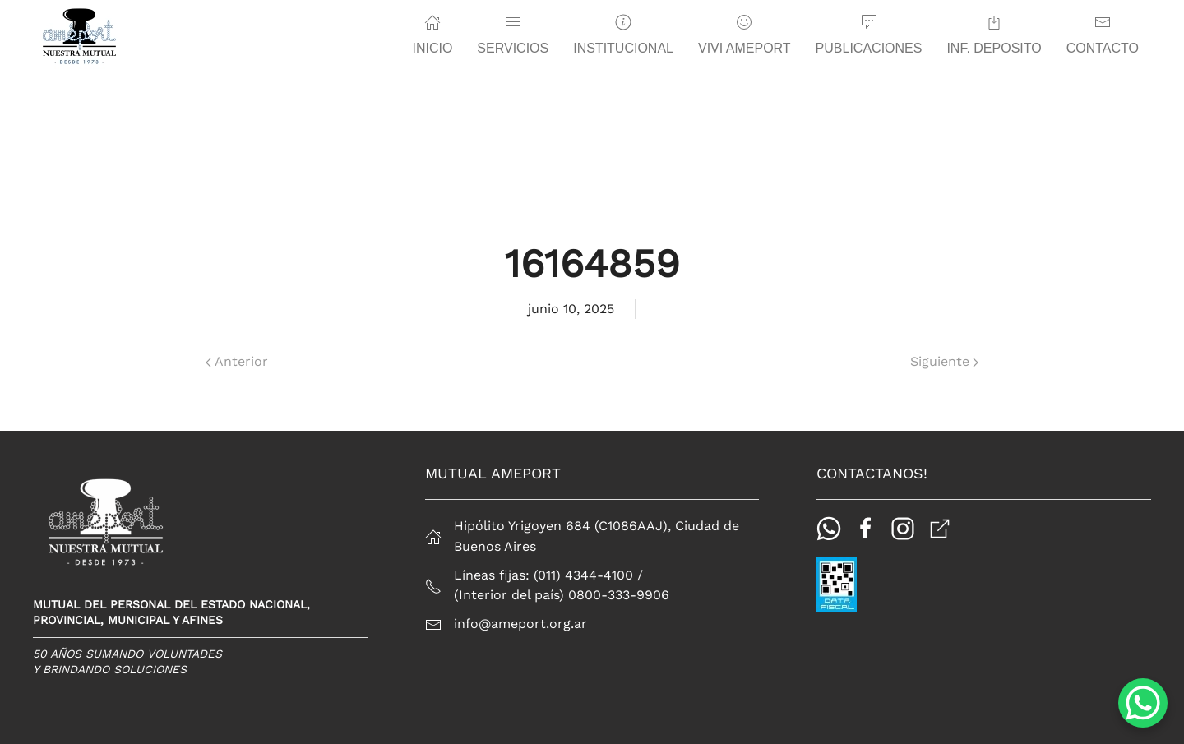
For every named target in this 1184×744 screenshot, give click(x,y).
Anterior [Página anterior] (237, 361)
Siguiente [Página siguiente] (944, 361)
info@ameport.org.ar (520, 623)
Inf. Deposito (993, 34)
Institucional (623, 34)
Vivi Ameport (744, 34)
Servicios (512, 34)
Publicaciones (869, 34)
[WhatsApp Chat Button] (1143, 703)
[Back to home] (79, 36)
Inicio (432, 34)
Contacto (1102, 34)
